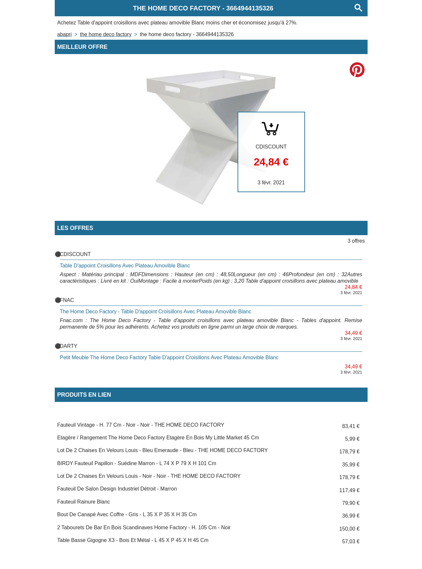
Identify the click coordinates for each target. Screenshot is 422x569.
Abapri (64, 34)
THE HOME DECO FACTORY (105, 34)
